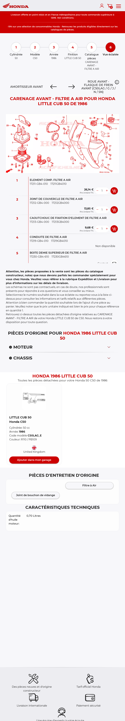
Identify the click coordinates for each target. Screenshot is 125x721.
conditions (68, 17)
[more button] (106, 190)
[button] (117, 82)
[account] (102, 5)
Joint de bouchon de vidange (35, 495)
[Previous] (53, 86)
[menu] (118, 5)
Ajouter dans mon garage (34, 459)
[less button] (97, 190)
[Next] (71, 86)
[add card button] (114, 190)
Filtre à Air (89, 485)
